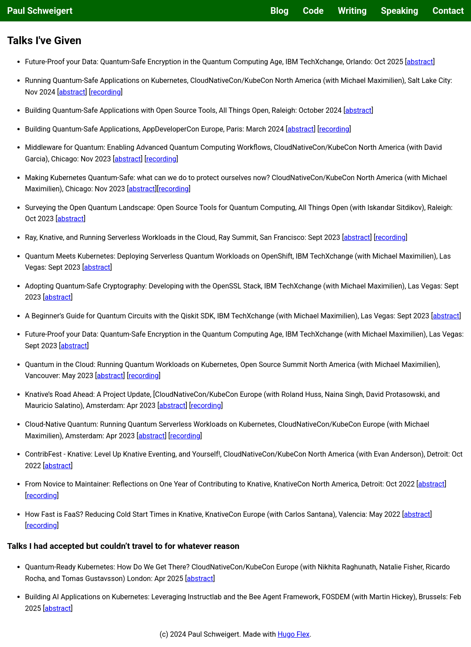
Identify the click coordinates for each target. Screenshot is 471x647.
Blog (279, 10)
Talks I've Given (44, 40)
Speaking (399, 10)
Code (313, 10)
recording (105, 92)
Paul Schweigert (39, 10)
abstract (420, 62)
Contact (448, 10)
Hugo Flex (293, 634)
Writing (352, 10)
